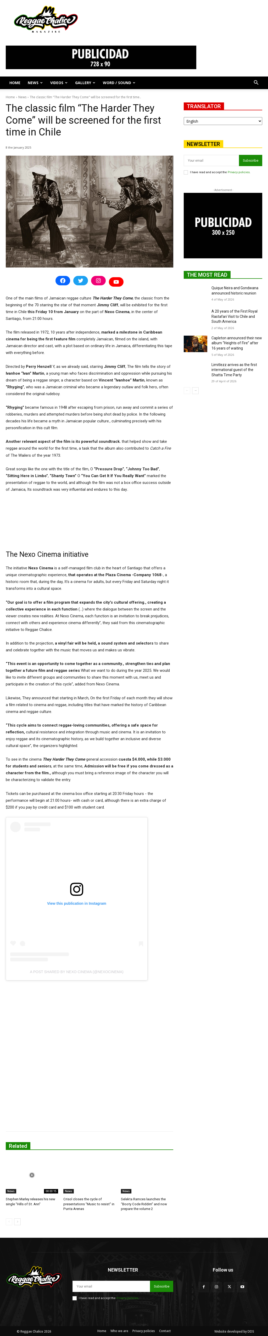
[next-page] (17, 1221)
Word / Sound (119, 82)
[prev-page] (9, 1221)
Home (14, 82)
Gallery (85, 82)
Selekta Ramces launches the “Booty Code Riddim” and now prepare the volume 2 (143, 1203)
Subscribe (250, 160)
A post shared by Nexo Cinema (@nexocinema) (77, 972)
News (35, 82)
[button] (256, 83)
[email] (211, 160)
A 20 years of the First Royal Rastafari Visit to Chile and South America (234, 316)
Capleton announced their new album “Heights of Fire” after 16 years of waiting (236, 343)
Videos (59, 82)
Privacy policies (239, 172)
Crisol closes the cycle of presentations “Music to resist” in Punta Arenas (88, 1203)
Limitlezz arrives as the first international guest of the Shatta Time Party (234, 370)
